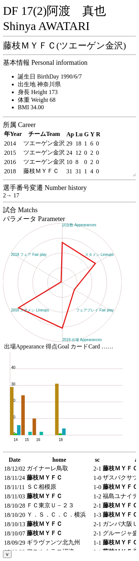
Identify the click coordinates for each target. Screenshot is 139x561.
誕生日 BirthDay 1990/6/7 (50, 76)
